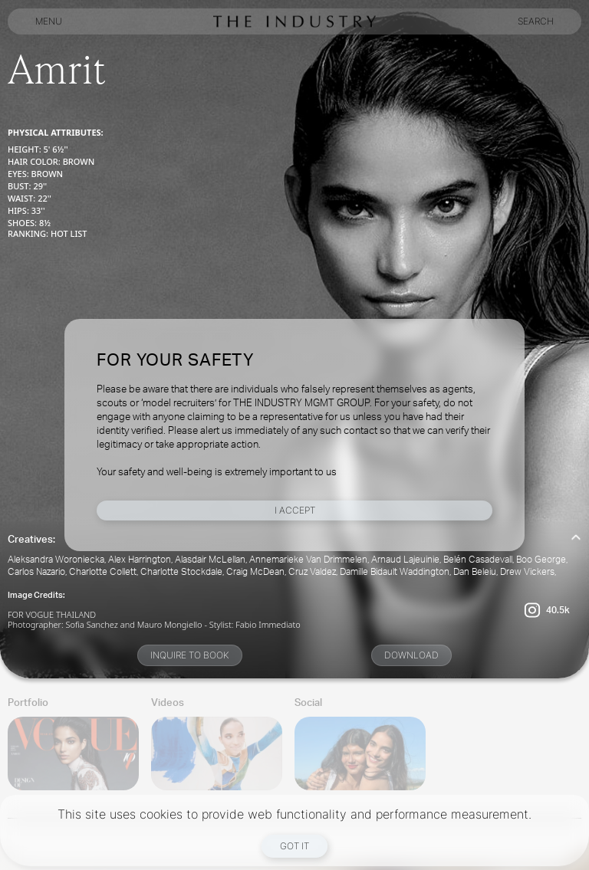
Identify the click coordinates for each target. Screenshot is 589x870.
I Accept (295, 510)
